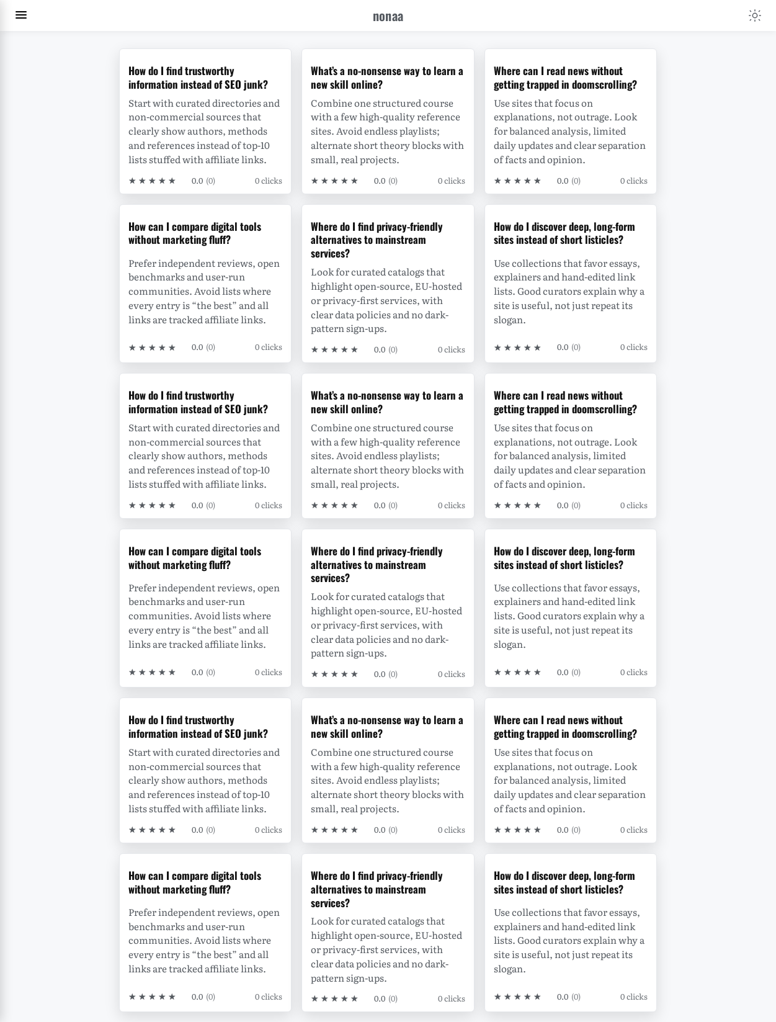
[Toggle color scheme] (755, 15)
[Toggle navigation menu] (21, 16)
